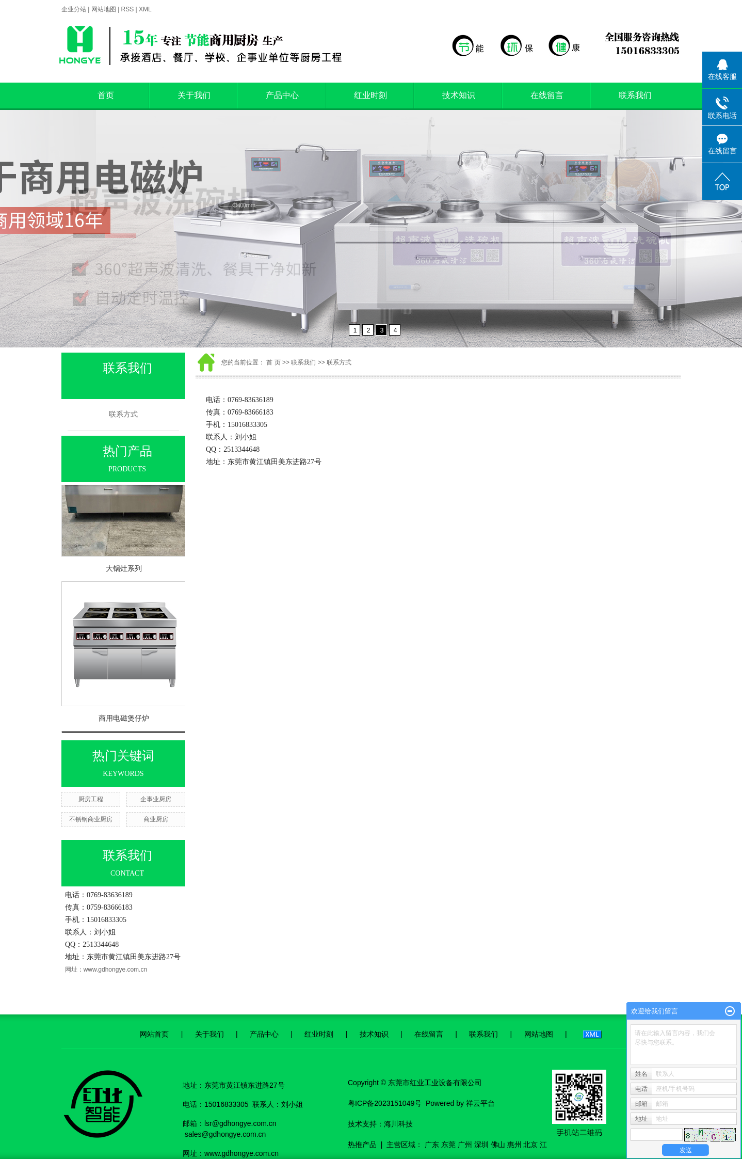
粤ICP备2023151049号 (385, 1103)
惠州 (514, 1144)
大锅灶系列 (124, 572)
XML (145, 9)
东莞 (448, 1144)
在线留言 (546, 95)
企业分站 (73, 9)
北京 (530, 1144)
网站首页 (154, 1034)
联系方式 (123, 414)
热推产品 (362, 1144)
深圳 (481, 1144)
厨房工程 (90, 799)
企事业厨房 (155, 799)
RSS (127, 9)
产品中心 (282, 95)
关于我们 (194, 95)
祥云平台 (480, 1103)
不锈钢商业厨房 (90, 819)
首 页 (273, 362)
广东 (432, 1144)
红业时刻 (370, 95)
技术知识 (458, 95)
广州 (465, 1144)
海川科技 (398, 1124)
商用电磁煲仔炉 (124, 721)
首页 (106, 95)
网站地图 (103, 9)
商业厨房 (155, 819)
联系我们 (635, 95)
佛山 (498, 1144)
